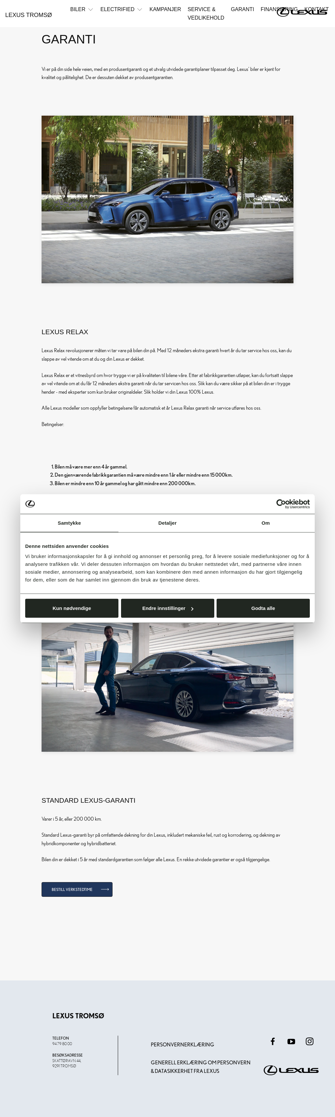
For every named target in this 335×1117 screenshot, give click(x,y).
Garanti (242, 9)
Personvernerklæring (182, 1045)
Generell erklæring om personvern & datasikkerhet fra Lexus (201, 1067)
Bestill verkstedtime (72, 889)
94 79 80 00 (62, 1043)
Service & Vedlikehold (206, 14)
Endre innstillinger (167, 608)
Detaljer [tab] (167, 522)
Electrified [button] (121, 9)
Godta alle (263, 608)
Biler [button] (82, 9)
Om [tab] (265, 522)
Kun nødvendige (72, 608)
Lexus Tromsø (28, 15)
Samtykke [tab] (69, 522)
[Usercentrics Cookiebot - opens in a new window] (281, 504)
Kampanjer (165, 9)
